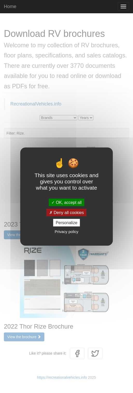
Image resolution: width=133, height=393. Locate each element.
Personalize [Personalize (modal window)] (67, 223)
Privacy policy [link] (67, 231)
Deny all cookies (66, 212)
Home (10, 6)
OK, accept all (66, 202)
